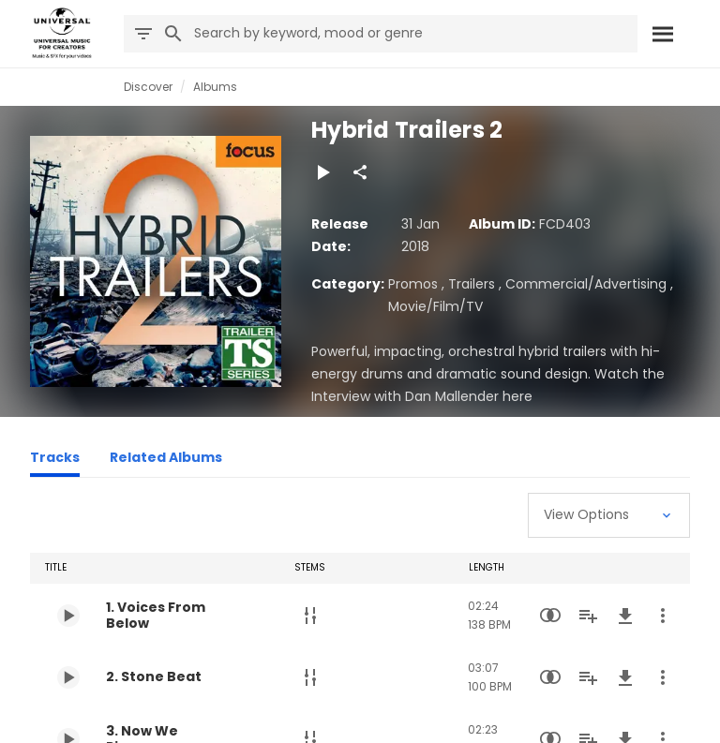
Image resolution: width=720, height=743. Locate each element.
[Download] (625, 615)
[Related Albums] (166, 460)
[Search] (661, 33)
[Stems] (310, 615)
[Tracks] (55, 460)
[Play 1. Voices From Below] (68, 615)
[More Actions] (663, 615)
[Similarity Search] (550, 615)
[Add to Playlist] (588, 615)
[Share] (360, 172)
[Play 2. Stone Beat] (68, 677)
